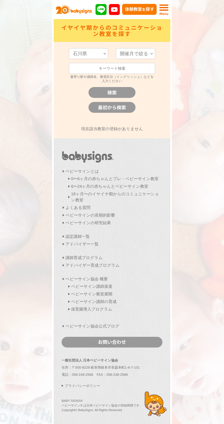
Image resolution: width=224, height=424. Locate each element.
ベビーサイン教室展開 (91, 294)
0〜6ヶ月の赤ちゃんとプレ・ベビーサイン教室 (115, 178)
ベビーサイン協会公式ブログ (92, 326)
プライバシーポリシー (82, 386)
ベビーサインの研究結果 (88, 222)
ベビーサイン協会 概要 (86, 279)
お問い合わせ (112, 341)
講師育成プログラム (84, 257)
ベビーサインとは (82, 171)
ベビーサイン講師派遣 (91, 286)
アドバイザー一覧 (82, 244)
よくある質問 (77, 207)
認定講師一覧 (77, 236)
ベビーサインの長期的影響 (90, 215)
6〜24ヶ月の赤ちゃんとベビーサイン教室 (109, 186)
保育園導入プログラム (91, 309)
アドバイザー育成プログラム (92, 265)
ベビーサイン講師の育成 (94, 301)
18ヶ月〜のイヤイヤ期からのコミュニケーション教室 (115, 197)
